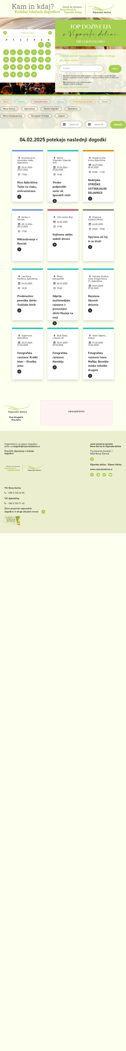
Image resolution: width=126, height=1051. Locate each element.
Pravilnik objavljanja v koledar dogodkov (19, 452)
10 (6, 59)
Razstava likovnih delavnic (93, 300)
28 (34, 74)
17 (6, 67)
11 (13, 59)
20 (27, 67)
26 (20, 74)
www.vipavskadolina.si (101, 469)
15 (41, 59)
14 (34, 59)
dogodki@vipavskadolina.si (26, 446)
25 (13, 74)
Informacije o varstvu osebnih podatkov (74, 87)
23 (48, 67)
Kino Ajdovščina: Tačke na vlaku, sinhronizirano (27, 186)
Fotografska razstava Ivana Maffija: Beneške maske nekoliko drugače (98, 361)
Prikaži (118, 124)
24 (6, 74)
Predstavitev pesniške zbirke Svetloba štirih (27, 300)
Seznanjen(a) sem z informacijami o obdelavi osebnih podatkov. (77, 83)
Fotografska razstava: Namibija (60, 357)
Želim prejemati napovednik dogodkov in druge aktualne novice (24, 510)
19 (20, 67)
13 (27, 59)
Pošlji (115, 69)
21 (34, 67)
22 (41, 67)
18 (13, 67)
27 (27, 74)
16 (48, 59)
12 (20, 59)
